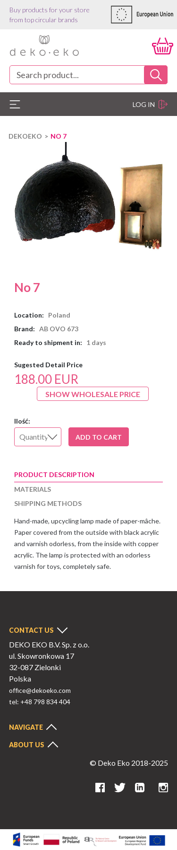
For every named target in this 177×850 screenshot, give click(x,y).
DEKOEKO (25, 136)
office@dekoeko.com (40, 690)
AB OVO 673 (58, 329)
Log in (150, 104)
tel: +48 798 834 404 (39, 702)
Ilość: (22, 421)
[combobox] (88, 74)
